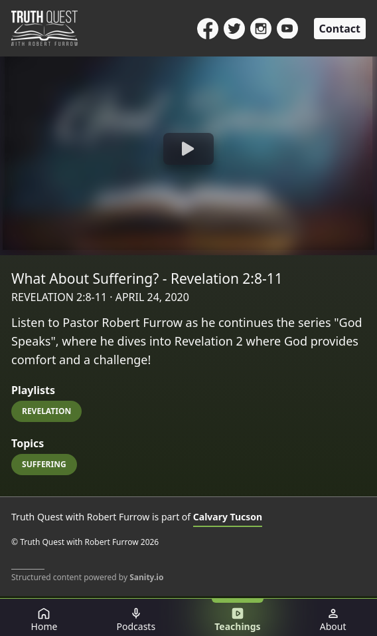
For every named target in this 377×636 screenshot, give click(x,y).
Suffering (44, 464)
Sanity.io (146, 577)
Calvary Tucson (227, 516)
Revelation (46, 411)
